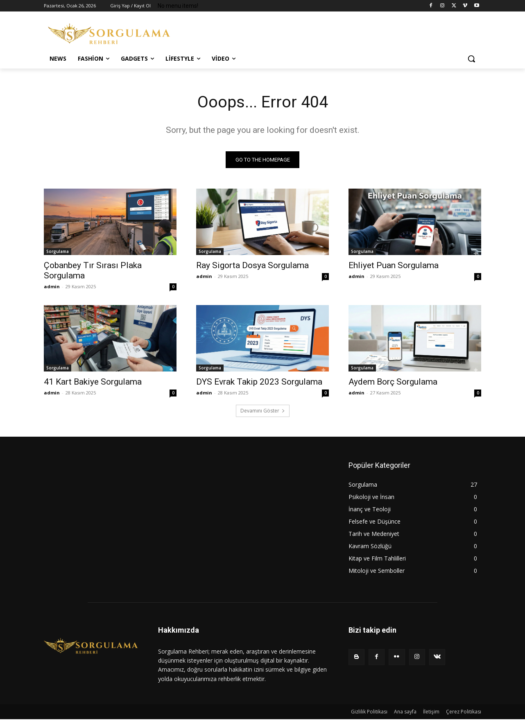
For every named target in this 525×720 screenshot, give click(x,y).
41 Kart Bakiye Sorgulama (93, 382)
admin (52, 287)
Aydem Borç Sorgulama (392, 382)
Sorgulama (57, 252)
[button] (471, 58)
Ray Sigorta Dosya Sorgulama (252, 266)
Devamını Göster (262, 411)
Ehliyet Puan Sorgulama (393, 266)
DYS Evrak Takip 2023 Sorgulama (259, 382)
